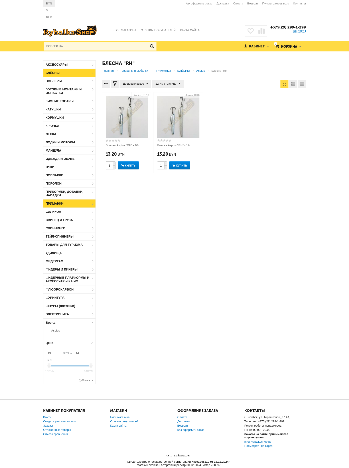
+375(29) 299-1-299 (288, 27)
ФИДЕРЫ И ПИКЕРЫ (61, 269)
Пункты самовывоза (275, 3)
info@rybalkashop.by (258, 441)
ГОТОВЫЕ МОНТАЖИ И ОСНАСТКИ (64, 91)
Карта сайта (118, 425)
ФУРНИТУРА (55, 297)
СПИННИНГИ (55, 228)
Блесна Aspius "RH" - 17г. (174, 145)
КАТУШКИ (53, 109)
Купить (130, 165)
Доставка (223, 3)
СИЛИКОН (53, 212)
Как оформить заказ (198, 3)
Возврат (252, 3)
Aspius (55, 330)
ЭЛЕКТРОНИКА (57, 314)
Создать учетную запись (59, 421)
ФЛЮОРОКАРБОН (60, 289)
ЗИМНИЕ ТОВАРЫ (60, 101)
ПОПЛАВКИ (54, 175)
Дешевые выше (135, 83)
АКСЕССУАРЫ (57, 64)
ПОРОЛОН (53, 183)
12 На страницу (168, 83)
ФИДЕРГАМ (54, 261)
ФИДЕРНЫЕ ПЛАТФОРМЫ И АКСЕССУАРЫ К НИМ (67, 279)
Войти (47, 417)
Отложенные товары (57, 429)
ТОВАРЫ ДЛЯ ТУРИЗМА (64, 244)
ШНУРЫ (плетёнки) (60, 306)
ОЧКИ (50, 167)
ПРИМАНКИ (54, 203)
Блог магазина (120, 417)
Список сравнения (55, 434)
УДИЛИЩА (54, 253)
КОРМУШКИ (55, 117)
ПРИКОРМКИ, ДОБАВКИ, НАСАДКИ (64, 193)
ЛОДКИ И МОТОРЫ (60, 142)
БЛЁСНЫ (53, 73)
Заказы (48, 425)
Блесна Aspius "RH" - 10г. (122, 145)
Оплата (238, 3)
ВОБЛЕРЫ (54, 81)
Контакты (299, 3)
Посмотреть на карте (258, 446)
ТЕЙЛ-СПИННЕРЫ (59, 236)
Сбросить (87, 380)
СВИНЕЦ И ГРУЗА (59, 220)
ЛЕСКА (51, 134)
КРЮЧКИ (52, 126)
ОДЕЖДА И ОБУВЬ (60, 159)
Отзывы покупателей (124, 421)
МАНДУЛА (53, 150)
